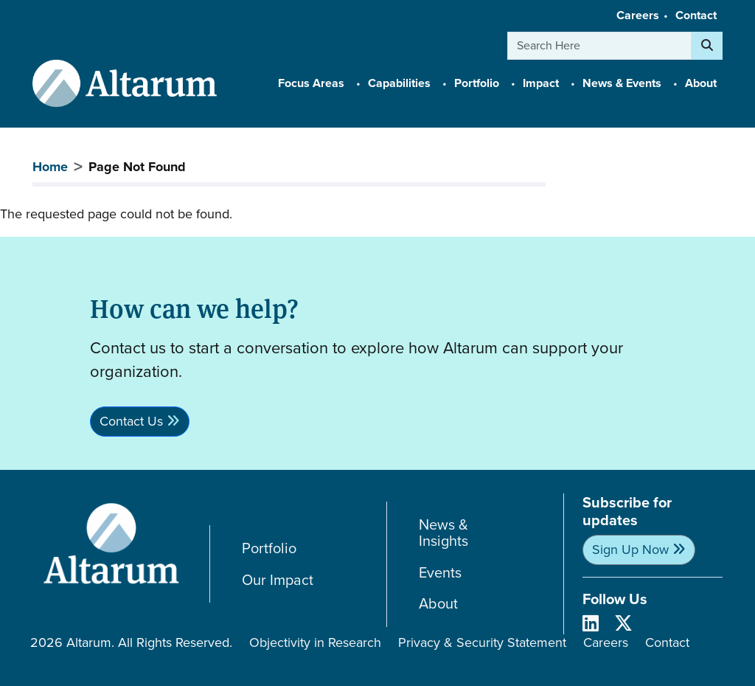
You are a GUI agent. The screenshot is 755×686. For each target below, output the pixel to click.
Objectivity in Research (315, 642)
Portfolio (269, 548)
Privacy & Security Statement (482, 642)
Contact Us (131, 421)
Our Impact (277, 580)
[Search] (707, 46)
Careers (637, 15)
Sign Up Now (630, 549)
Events (440, 572)
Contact (696, 15)
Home (50, 166)
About (438, 603)
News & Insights (443, 533)
